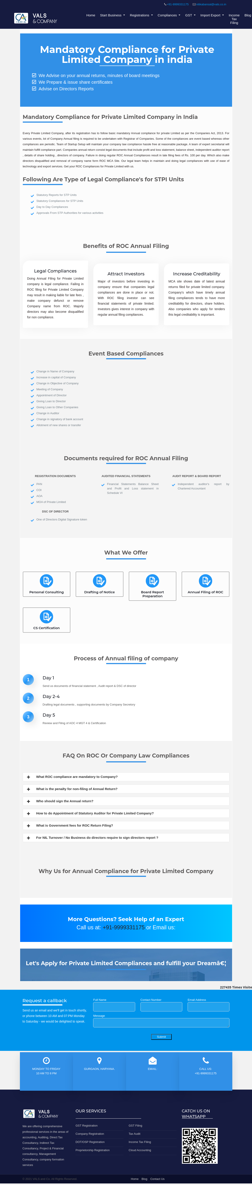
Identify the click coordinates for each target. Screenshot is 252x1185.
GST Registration (87, 1125)
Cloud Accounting (140, 1150)
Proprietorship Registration (93, 1150)
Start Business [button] (111, 15)
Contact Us (157, 1179)
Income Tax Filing (234, 19)
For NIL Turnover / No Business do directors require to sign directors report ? (92, 838)
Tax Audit (134, 1133)
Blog (247, 15)
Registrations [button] (140, 15)
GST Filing (135, 1125)
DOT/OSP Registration (90, 1142)
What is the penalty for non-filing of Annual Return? (72, 789)
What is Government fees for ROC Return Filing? (69, 826)
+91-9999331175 (178, 4)
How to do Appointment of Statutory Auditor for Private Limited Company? (90, 813)
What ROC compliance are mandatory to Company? (72, 777)
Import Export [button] (210, 15)
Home (90, 15)
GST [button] (189, 15)
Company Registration (90, 1133)
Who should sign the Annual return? (60, 801)
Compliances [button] (168, 15)
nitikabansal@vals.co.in (211, 4)
